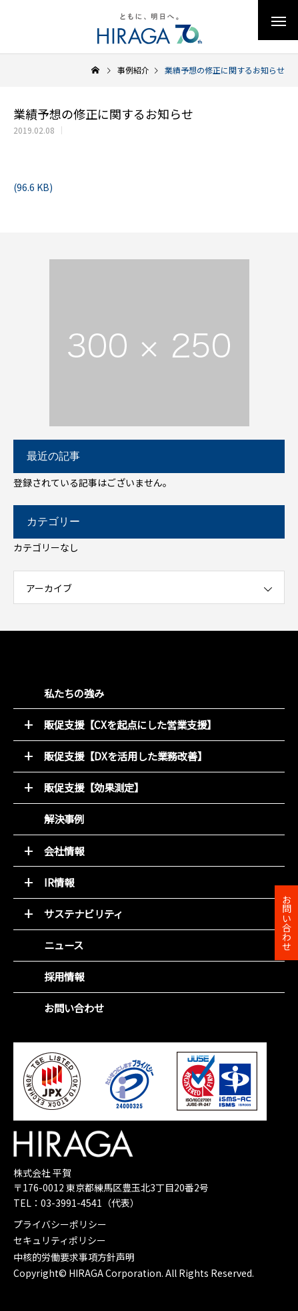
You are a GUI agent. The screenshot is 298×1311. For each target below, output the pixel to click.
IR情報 (59, 882)
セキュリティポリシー (59, 1240)
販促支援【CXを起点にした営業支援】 (130, 724)
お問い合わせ (74, 1007)
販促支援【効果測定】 (94, 787)
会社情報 (64, 850)
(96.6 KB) (33, 187)
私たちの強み (74, 693)
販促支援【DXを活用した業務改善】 (125, 755)
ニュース (63, 944)
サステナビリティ (83, 913)
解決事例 (64, 818)
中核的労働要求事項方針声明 (74, 1257)
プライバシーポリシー (60, 1224)
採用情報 (64, 976)
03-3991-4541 (71, 1202)
